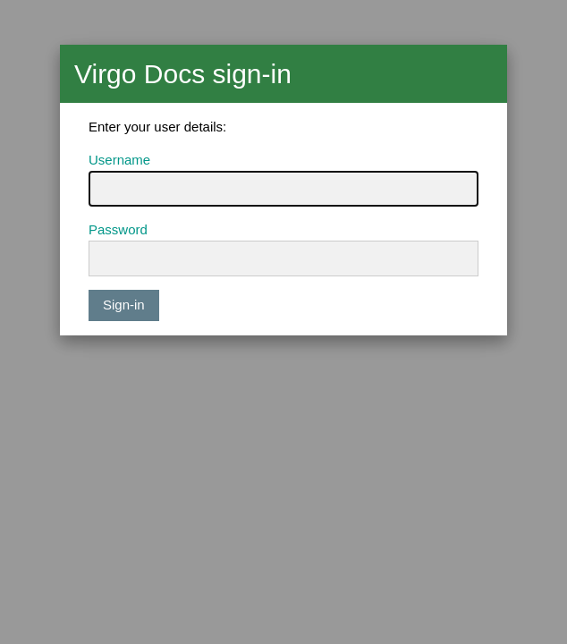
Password (118, 229)
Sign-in (124, 304)
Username (119, 159)
